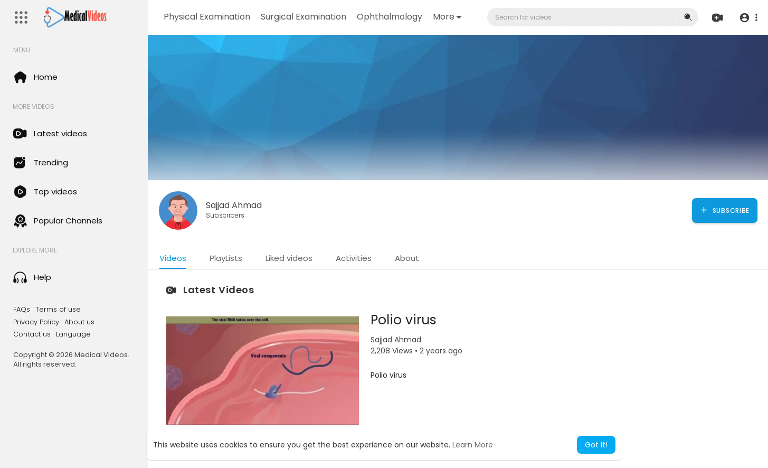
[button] (748, 18)
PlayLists (226, 258)
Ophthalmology (389, 17)
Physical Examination (207, 17)
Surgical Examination (303, 17)
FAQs (21, 309)
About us (79, 322)
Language (73, 334)
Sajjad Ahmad (234, 205)
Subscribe (724, 210)
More (447, 17)
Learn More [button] (472, 444)
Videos (172, 258)
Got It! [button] (596, 444)
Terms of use (58, 309)
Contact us (32, 334)
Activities (354, 258)
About (407, 258)
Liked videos (289, 258)
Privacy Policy (36, 322)
